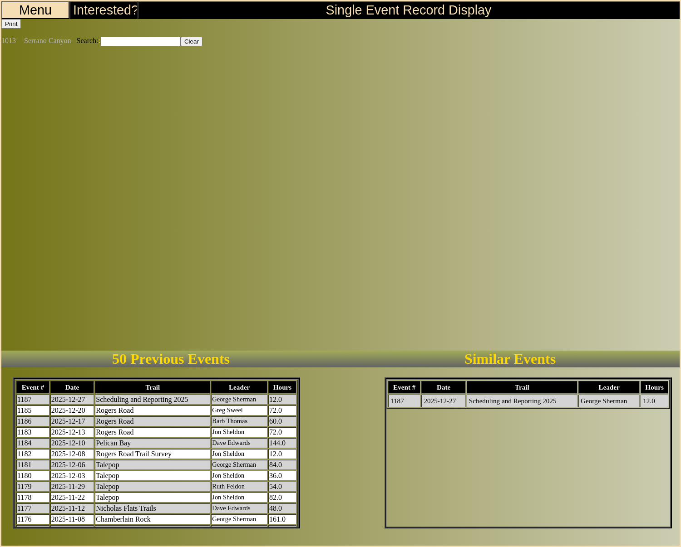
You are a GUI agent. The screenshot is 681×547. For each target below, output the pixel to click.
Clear (191, 41)
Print (11, 23)
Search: (88, 40)
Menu (35, 10)
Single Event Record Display (409, 10)
